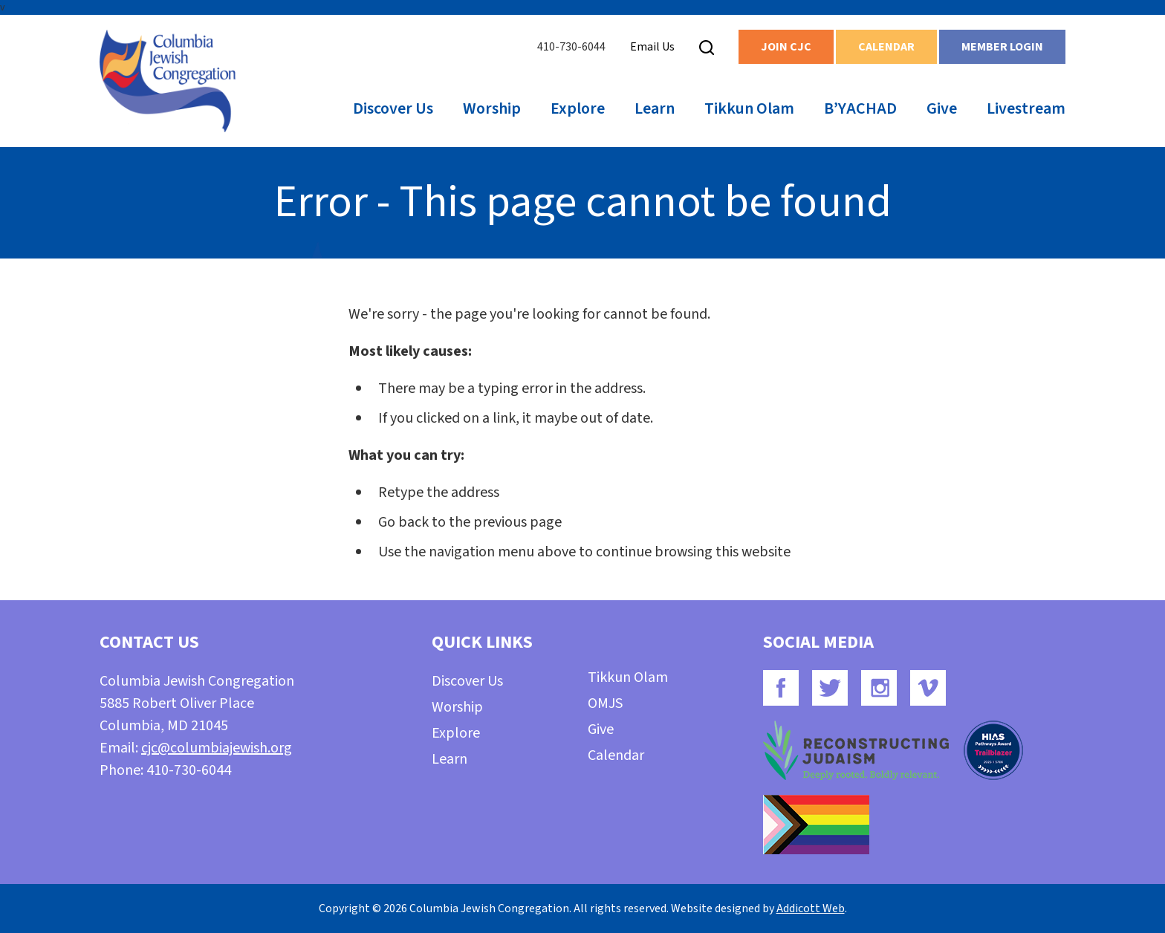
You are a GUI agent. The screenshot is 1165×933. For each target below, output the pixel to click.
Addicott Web (810, 908)
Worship (492, 108)
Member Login (1002, 47)
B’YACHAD (860, 108)
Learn (655, 108)
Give (942, 108)
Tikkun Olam (749, 108)
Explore (578, 108)
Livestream (1026, 108)
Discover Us (393, 108)
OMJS (605, 703)
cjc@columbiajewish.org (216, 748)
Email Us (652, 47)
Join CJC (786, 47)
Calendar (886, 47)
